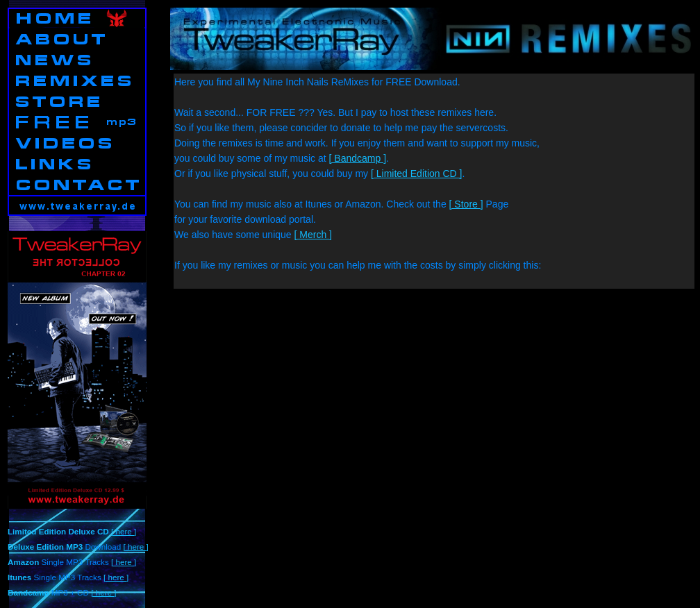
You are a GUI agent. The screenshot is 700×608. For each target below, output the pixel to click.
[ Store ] (466, 204)
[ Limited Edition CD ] (416, 173)
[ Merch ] (313, 234)
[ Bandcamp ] (358, 158)
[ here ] (123, 531)
